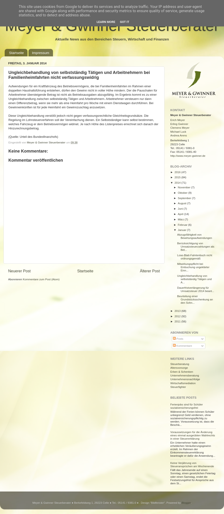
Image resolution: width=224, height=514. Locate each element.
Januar (182, 229)
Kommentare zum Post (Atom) (41, 279)
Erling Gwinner (179, 123)
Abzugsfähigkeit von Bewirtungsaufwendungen (194, 236)
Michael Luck (178, 131)
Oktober (183, 192)
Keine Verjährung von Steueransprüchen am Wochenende (192, 464)
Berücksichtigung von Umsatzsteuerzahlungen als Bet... (195, 246)
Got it (124, 22)
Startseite (16, 53)
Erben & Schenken (181, 371)
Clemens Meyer (179, 127)
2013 (178, 310)
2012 (178, 316)
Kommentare (182, 345)
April (181, 213)
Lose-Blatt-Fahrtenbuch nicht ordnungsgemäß (194, 257)
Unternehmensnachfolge (185, 379)
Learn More (106, 22)
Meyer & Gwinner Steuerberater (46, 142)
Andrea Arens (178, 135)
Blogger (186, 502)
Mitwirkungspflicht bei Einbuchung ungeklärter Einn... (193, 267)
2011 (178, 321)
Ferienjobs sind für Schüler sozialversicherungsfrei (186, 406)
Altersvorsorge (179, 367)
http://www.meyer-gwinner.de (187, 155)
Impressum (40, 53)
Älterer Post (150, 271)
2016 (178, 172)
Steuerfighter (178, 386)
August (182, 203)
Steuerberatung (179, 363)
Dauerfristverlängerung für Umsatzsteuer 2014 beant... (195, 289)
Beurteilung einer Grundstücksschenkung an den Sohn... (195, 299)
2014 (178, 182)
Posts (178, 338)
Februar (183, 224)
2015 (178, 177)
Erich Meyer (177, 119)
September (185, 198)
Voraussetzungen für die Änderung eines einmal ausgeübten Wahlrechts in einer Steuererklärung (192, 435)
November (184, 187)
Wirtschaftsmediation (183, 383)
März (181, 219)
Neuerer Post (19, 271)
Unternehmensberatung (184, 375)
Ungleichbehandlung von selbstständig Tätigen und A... (194, 279)
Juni (181, 208)
